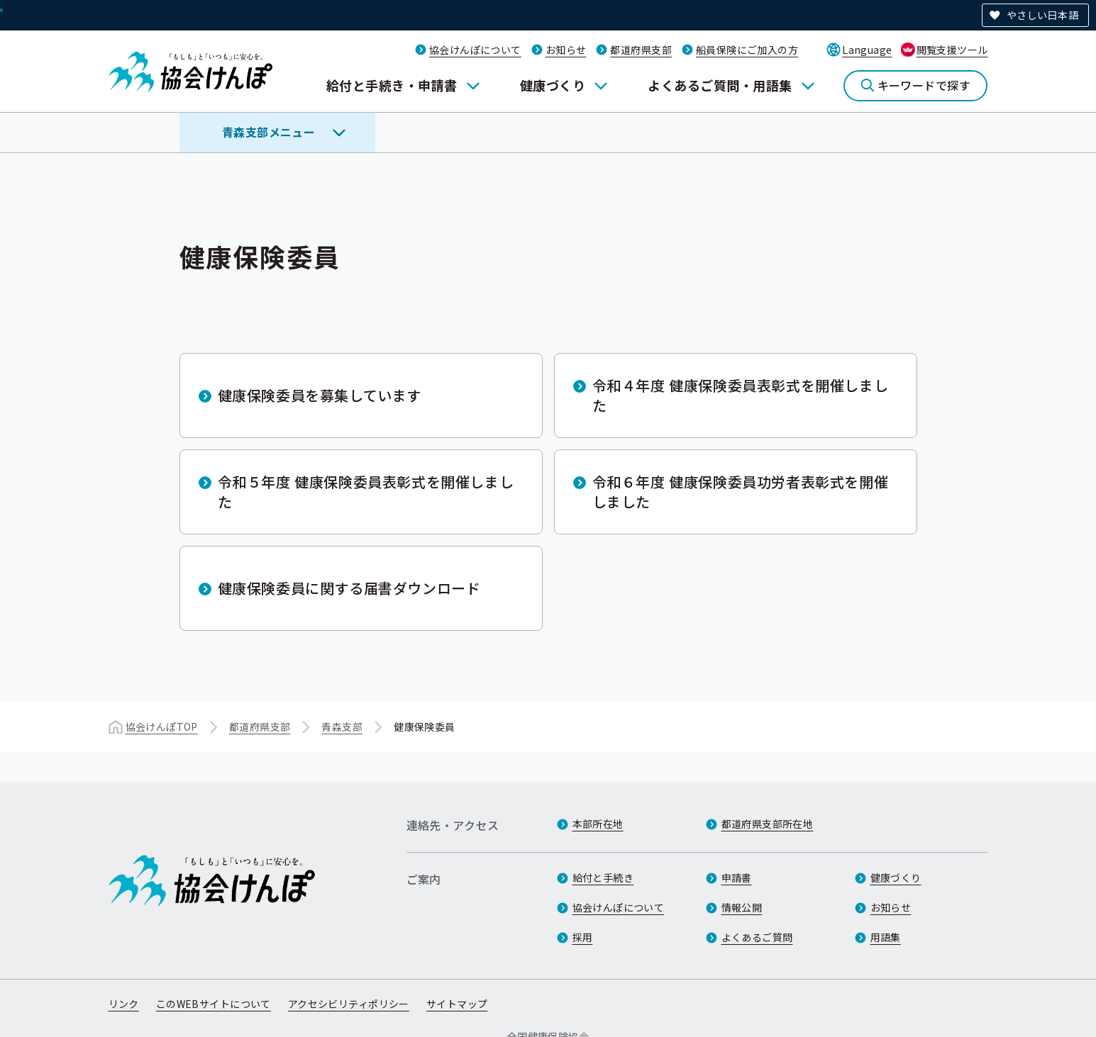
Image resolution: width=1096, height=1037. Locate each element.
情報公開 (742, 907)
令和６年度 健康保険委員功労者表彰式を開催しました (740, 491)
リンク (124, 1004)
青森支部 (341, 726)
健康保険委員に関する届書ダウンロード (349, 588)
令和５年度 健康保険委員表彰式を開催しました (366, 491)
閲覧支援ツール (952, 50)
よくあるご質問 (757, 937)
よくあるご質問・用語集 (720, 85)
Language (867, 50)
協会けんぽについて (475, 50)
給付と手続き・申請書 (392, 85)
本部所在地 (598, 824)
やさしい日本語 (1042, 15)
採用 (582, 937)
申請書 (736, 877)
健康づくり (552, 85)
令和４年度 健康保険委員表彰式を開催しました (740, 395)
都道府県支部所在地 (767, 824)
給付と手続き (603, 877)
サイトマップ (457, 1004)
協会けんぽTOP (162, 726)
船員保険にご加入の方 (747, 50)
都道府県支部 (641, 50)
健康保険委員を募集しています (319, 395)
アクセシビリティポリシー (348, 1004)
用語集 (885, 937)
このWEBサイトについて (213, 1004)
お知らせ (566, 50)
